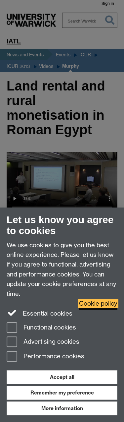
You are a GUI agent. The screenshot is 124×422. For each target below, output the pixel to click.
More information (62, 408)
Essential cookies (39, 313)
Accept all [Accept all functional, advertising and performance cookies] (62, 377)
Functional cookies (41, 328)
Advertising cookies (43, 342)
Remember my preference (62, 393)
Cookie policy (98, 303)
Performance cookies (45, 357)
